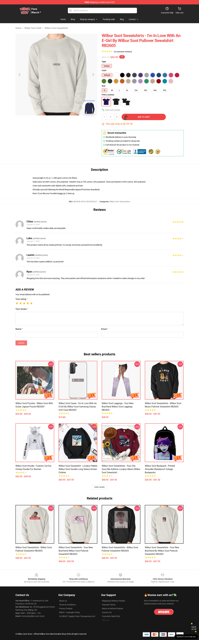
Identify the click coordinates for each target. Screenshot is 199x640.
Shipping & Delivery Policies (113, 601)
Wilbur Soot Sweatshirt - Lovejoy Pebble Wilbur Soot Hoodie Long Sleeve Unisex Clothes (78, 469)
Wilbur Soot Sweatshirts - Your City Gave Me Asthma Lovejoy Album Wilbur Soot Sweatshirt (121, 469)
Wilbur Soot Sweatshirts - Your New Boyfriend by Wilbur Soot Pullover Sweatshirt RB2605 (162, 550)
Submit (21, 343)
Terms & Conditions (67, 605)
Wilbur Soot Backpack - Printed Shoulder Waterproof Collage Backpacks (160, 469)
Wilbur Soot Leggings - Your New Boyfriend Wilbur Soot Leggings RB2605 (117, 406)
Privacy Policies (65, 608)
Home (18, 28)
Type (104, 61)
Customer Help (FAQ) (111, 616)
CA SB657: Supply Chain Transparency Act (77, 616)
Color (104, 70)
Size (103, 86)
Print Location (108, 95)
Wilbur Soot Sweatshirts (56, 28)
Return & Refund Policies (112, 608)
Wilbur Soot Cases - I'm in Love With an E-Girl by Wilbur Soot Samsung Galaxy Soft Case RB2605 (78, 406)
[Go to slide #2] (63, 122)
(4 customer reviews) (123, 52)
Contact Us (107, 612)
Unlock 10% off (193, 628)
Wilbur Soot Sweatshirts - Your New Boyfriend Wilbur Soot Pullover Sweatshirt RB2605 (76, 550)
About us (63, 601)
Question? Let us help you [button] (186, 637)
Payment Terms (108, 605)
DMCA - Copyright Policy (69, 612)
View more (99, 487)
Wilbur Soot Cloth (32, 28)
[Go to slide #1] (49, 122)
